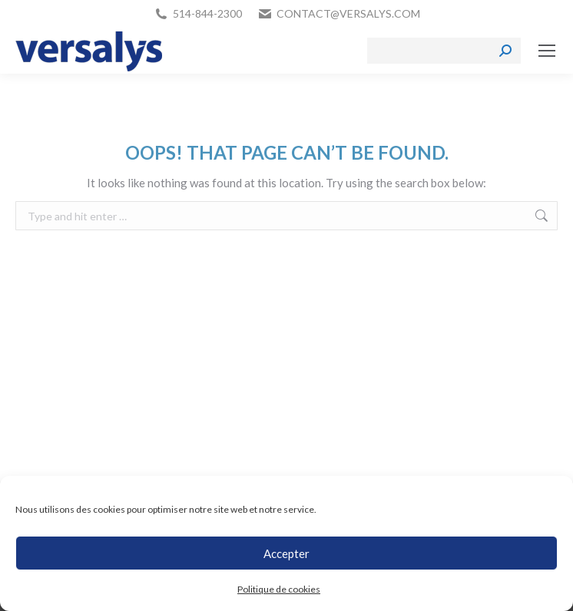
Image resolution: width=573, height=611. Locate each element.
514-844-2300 (207, 13)
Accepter (286, 553)
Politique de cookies (278, 589)
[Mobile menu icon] (547, 50)
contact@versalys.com (348, 13)
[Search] (444, 51)
